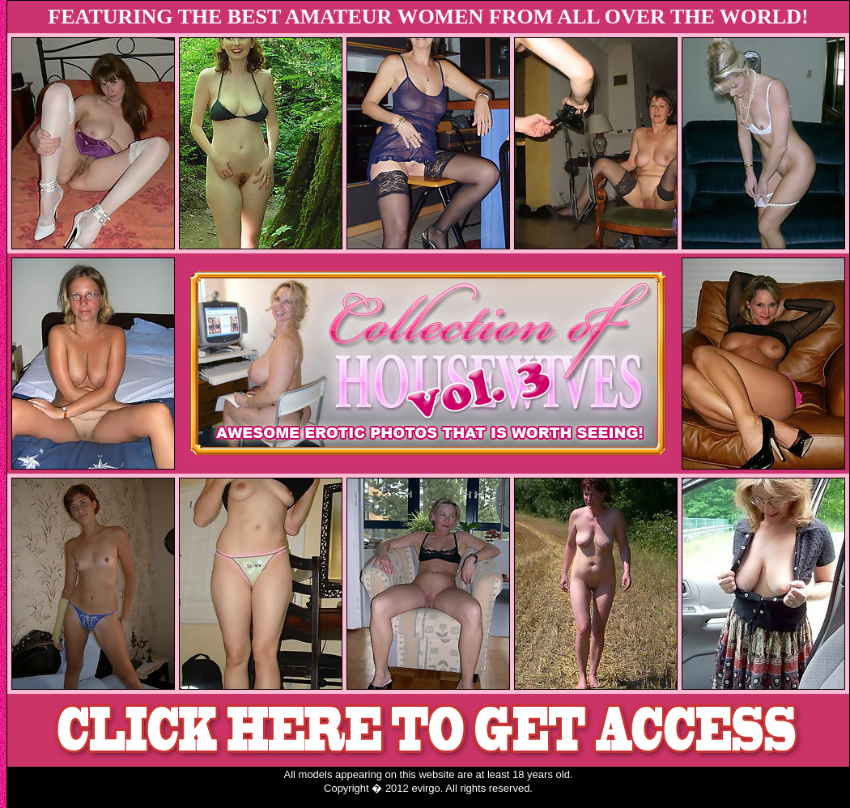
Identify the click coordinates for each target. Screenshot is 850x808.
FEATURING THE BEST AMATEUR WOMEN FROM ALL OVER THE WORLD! (428, 16)
